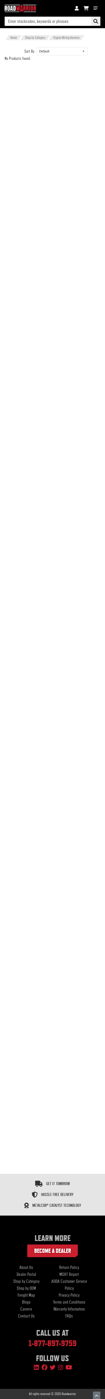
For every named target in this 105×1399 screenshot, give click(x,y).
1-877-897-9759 (52, 1343)
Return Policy (69, 1267)
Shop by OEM (26, 1288)
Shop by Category (35, 38)
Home (13, 38)
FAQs (69, 1316)
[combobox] (58, 51)
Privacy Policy (69, 1295)
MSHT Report (69, 1274)
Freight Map (26, 1295)
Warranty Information (69, 1309)
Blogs (26, 1302)
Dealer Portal (26, 1274)
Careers (26, 1309)
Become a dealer (52, 1250)
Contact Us (26, 1316)
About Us (26, 1267)
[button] (83, 51)
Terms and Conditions (69, 1302)
